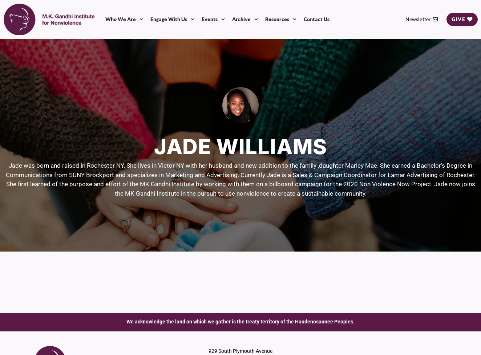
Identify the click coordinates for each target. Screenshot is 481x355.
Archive (245, 19)
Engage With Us (172, 19)
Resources (280, 19)
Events (213, 19)
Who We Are (124, 19)
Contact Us (317, 19)
